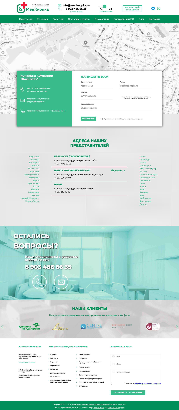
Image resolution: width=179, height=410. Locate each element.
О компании (101, 19)
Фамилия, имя (86, 82)
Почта (122, 82)
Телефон (84, 92)
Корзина (53, 362)
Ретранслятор (84, 371)
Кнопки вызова (84, 354)
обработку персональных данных (148, 384)
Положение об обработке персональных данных (60, 381)
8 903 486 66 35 (75, 8)
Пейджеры (83, 358)
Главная (53, 354)
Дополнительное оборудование (91, 382)
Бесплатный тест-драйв (132, 8)
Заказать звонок (75, 12)
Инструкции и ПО (123, 19)
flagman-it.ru (118, 170)
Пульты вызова (84, 367)
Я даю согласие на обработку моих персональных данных (123, 119)
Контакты (154, 19)
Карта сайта (55, 366)
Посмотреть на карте (27, 362)
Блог (141, 19)
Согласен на (143, 384)
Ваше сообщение (87, 104)
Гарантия (57, 19)
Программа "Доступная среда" (90, 379)
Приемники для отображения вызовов (90, 363)
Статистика (83, 386)
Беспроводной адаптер (88, 375)
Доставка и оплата (79, 19)
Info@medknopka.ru (75, 5)
